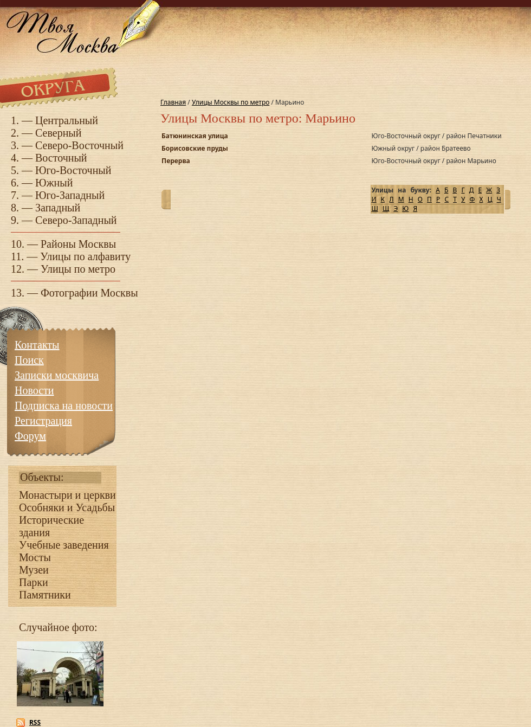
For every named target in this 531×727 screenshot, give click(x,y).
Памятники (45, 595)
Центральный (66, 120)
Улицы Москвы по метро (230, 102)
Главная (173, 102)
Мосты (35, 557)
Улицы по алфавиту (85, 256)
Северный (58, 133)
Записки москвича (57, 375)
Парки (33, 582)
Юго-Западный (70, 195)
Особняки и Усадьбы (67, 507)
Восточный (61, 158)
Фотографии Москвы (89, 293)
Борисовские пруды (194, 148)
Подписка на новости (64, 405)
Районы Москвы (78, 244)
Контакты (37, 345)
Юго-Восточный (73, 170)
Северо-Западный (76, 220)
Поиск (29, 360)
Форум (30, 436)
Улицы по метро (78, 269)
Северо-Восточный (79, 145)
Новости (34, 390)
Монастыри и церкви (67, 495)
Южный (54, 183)
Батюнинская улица (194, 135)
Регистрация (43, 421)
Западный (57, 208)
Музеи (34, 570)
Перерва (175, 160)
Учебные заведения (64, 545)
